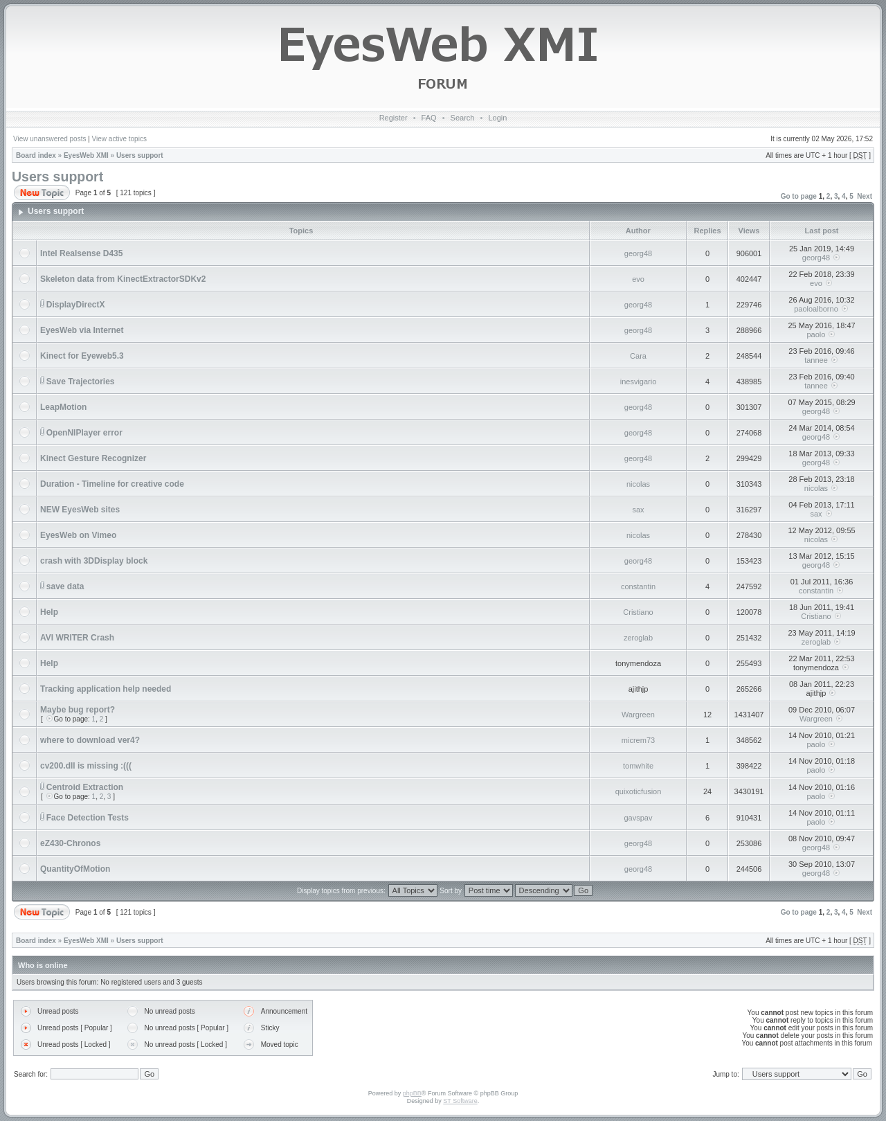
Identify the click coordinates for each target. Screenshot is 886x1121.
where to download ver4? (90, 740)
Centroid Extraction (84, 787)
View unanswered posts (49, 139)
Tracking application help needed (105, 689)
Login (497, 118)
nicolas (638, 484)
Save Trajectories (80, 381)
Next (864, 196)
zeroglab (638, 638)
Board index (36, 155)
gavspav (638, 818)
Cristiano (638, 612)
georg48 (638, 253)
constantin (638, 586)
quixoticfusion (638, 791)
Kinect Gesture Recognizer (93, 458)
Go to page (799, 196)
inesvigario (638, 381)
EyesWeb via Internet (82, 330)
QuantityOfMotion (75, 869)
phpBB (412, 1093)
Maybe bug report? (77, 710)
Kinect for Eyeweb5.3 (82, 356)
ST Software (460, 1100)
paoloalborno (816, 309)
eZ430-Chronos (70, 843)
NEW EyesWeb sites (80, 509)
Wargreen (638, 714)
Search (463, 118)
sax (638, 509)
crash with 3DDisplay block (93, 561)
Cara (638, 356)
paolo (816, 334)
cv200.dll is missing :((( (86, 766)
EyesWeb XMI (86, 155)
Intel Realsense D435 (81, 253)
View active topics (119, 139)
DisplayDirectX (75, 305)
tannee (816, 360)
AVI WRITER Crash (77, 638)
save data (65, 586)
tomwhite (638, 766)
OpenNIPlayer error (84, 433)
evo (638, 279)
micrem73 (638, 740)
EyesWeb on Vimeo (78, 535)
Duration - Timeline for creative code (112, 484)
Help (49, 612)
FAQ (429, 118)
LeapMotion (63, 407)
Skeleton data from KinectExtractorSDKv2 (123, 279)
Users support (139, 155)
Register (393, 118)
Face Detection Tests (87, 818)
